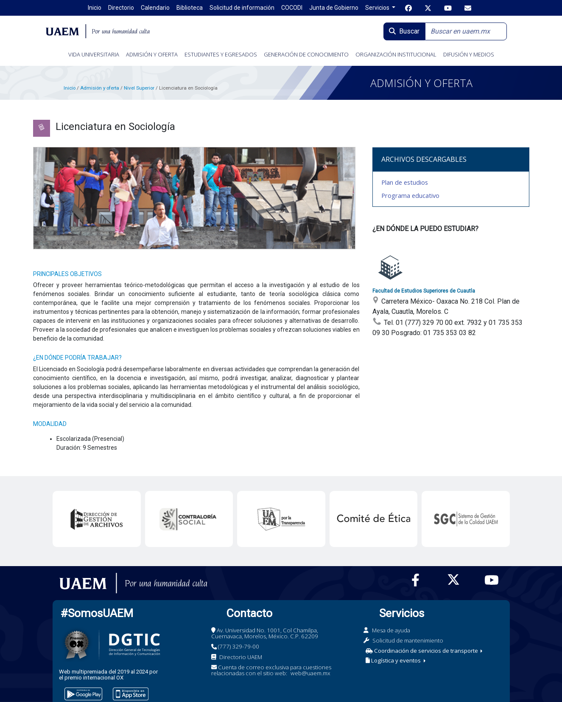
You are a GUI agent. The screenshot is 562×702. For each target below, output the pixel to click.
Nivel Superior (139, 88)
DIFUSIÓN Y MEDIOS (468, 54)
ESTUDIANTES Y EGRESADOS (221, 54)
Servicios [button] (378, 7)
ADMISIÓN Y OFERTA (152, 54)
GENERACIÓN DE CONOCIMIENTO (306, 54)
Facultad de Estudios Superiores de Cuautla (423, 291)
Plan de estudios (404, 182)
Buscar (404, 31)
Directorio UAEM (240, 657)
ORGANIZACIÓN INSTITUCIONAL (395, 54)
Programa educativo (410, 195)
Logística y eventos (394, 660)
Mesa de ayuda (391, 630)
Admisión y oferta (100, 88)
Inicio (69, 88)
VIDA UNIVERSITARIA (93, 54)
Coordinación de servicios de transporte (422, 650)
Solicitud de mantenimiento (407, 640)
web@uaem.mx (310, 673)
